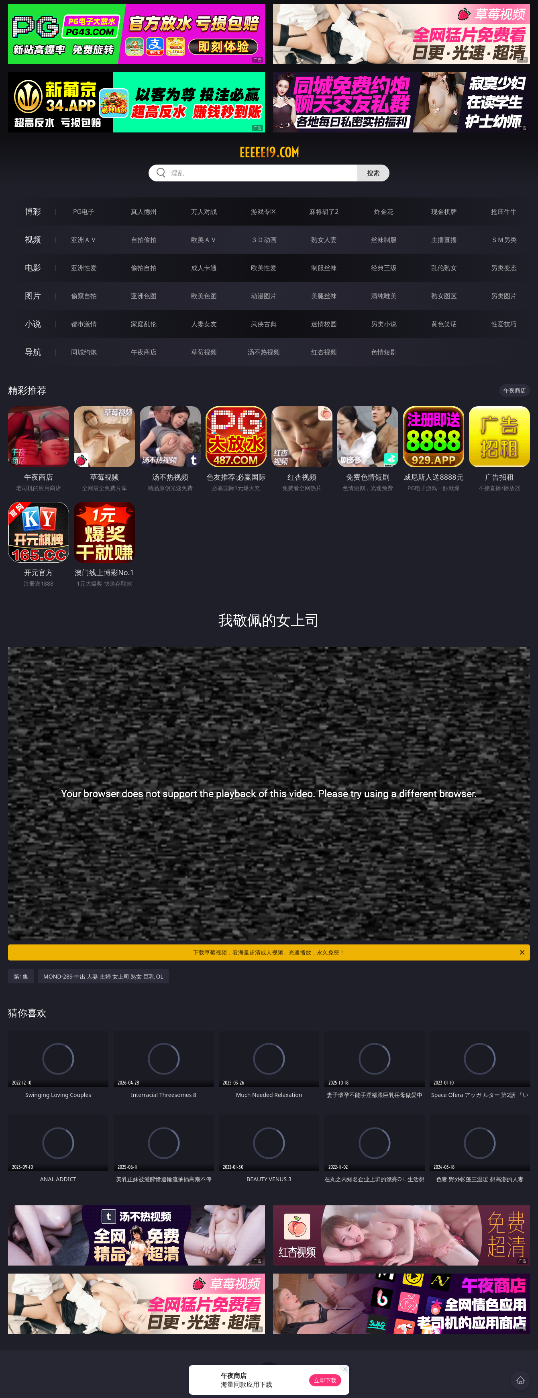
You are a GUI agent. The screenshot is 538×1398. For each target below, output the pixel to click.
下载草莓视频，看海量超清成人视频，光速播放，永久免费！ (359, 952)
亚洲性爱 (84, 267)
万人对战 (204, 211)
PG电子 (83, 211)
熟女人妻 (324, 239)
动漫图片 (264, 295)
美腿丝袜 (324, 295)
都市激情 (84, 323)
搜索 (373, 173)
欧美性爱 (264, 267)
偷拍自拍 (144, 267)
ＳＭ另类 (504, 239)
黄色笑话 (444, 323)
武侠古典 (264, 323)
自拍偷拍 (144, 239)
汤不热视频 (264, 352)
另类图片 (504, 295)
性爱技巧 (504, 323)
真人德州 (144, 211)
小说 (33, 323)
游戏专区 (264, 211)
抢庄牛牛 (504, 211)
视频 (33, 239)
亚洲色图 (144, 295)
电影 (33, 267)
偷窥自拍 (84, 295)
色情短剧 (384, 352)
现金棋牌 (444, 211)
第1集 (21, 976)
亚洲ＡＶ (84, 239)
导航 (33, 351)
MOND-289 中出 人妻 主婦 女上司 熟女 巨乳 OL (103, 976)
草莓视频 (204, 352)
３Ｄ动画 (264, 239)
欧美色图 (204, 295)
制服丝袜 (324, 267)
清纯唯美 (384, 295)
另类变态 (504, 267)
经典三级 (384, 267)
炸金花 (383, 211)
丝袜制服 (384, 239)
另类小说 (384, 323)
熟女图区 (444, 295)
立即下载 (325, 1380)
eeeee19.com (269, 152)
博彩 (33, 211)
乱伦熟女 (444, 267)
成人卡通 (204, 267)
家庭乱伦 (144, 323)
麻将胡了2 (323, 211)
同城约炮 (84, 352)
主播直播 (444, 239)
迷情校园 (324, 323)
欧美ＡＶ (204, 239)
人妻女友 (204, 323)
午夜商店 (144, 352)
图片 (33, 295)
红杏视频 (324, 352)
